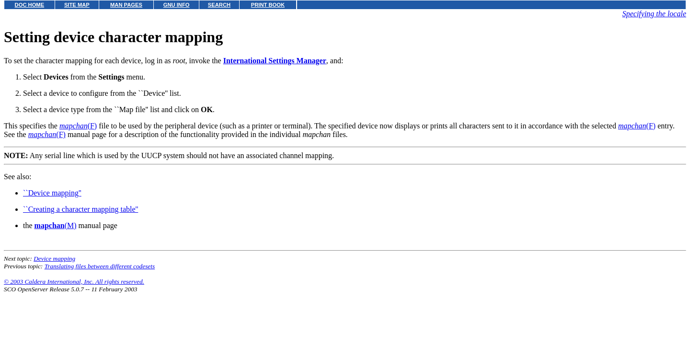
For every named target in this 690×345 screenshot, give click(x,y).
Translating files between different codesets (100, 266)
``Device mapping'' (52, 193)
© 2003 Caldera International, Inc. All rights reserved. (74, 281)
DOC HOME (30, 5)
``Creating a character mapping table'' (80, 209)
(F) (78, 126)
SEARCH (219, 5)
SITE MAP (77, 5)
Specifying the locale (654, 14)
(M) (55, 225)
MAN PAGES (126, 5)
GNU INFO (176, 5)
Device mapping (54, 258)
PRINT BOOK (268, 5)
